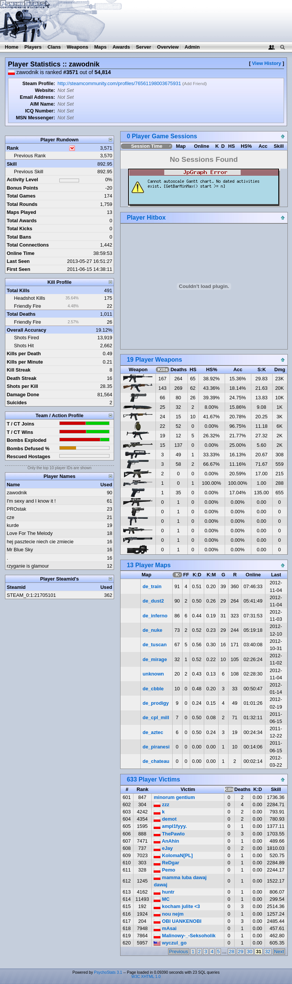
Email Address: (37, 97)
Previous (178, 951)
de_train (152, 586)
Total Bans (19, 237)
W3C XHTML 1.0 (146, 977)
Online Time (21, 253)
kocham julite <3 (177, 906)
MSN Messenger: (35, 117)
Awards (121, 47)
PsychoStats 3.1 (108, 972)
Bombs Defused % (28, 448)
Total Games (21, 196)
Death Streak (21, 378)
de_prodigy (156, 703)
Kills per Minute (25, 362)
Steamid (16, 587)
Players (33, 47)
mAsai (165, 928)
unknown (153, 674)
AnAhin (166, 841)
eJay (163, 848)
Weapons (77, 47)
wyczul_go (170, 943)
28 (231, 951)
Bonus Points (22, 188)
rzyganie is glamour (28, 566)
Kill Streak (19, 370)
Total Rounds (22, 204)
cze (10, 517)
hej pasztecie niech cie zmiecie (40, 541)
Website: (45, 90)
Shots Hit (24, 345)
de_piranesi (156, 747)
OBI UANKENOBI (177, 921)
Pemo (164, 870)
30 (249, 951)
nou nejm (168, 914)
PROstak (16, 509)
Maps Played (21, 212)
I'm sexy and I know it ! (31, 501)
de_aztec (153, 732)
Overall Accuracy (26, 330)
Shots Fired (26, 337)
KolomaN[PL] (173, 855)
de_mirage (155, 659)
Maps (100, 47)
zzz (161, 804)
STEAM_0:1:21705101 (31, 595)
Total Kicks (19, 228)
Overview (168, 47)
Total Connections (28, 245)
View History (266, 63)
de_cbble (153, 688)
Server (143, 47)
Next (279, 951)
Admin (192, 47)
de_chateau (156, 761)
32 (267, 951)
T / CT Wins (20, 432)
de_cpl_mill (156, 717)
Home (12, 47)
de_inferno (155, 616)
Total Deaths (21, 314)
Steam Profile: (38, 83)
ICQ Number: (40, 111)
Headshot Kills (29, 298)
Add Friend (194, 83)
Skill (12, 164)
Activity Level (22, 179)
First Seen (18, 269)
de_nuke (152, 630)
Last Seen (18, 261)
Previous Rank (30, 155)
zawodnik (17, 492)
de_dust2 (153, 601)
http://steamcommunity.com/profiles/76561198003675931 (119, 83)
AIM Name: (42, 104)
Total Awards (22, 220)
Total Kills (18, 290)
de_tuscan (155, 644)
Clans (54, 47)
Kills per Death (24, 353)
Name (13, 484)
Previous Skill (28, 171)
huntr (164, 892)
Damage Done (23, 394)
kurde (13, 525)
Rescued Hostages (29, 456)
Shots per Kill (22, 386)
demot (165, 819)
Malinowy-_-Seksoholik (184, 935)
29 (240, 951)
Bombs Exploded (27, 440)
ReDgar (166, 862)
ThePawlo (169, 834)
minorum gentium (174, 797)
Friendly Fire (27, 306)
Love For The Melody (30, 533)
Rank (13, 148)
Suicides (17, 402)
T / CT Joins (21, 424)
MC (161, 899)
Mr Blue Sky (20, 549)
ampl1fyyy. (170, 826)
